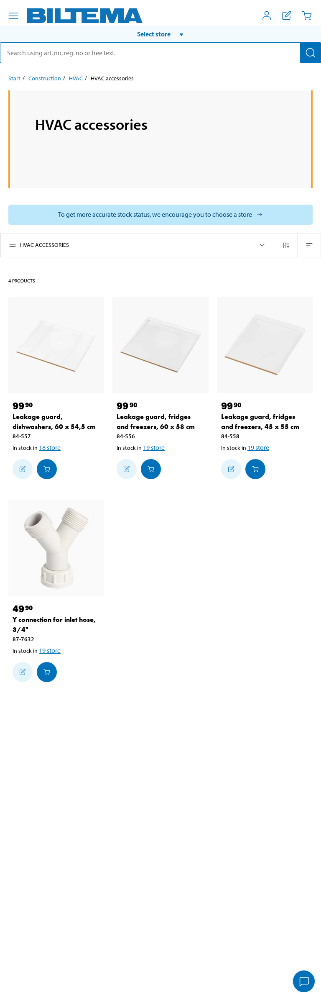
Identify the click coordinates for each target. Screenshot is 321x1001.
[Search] (310, 52)
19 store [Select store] (154, 447)
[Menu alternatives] (13, 15)
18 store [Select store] (50, 447)
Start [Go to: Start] (14, 78)
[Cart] (307, 15)
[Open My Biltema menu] (267, 15)
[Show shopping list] (287, 15)
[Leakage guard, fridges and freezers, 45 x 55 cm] (265, 345)
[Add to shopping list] (23, 469)
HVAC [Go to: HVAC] (76, 78)
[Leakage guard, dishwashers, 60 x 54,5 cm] (56, 345)
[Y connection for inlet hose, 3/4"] (56, 548)
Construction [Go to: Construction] (44, 78)
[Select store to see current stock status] (160, 215)
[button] (160, 34)
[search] (160, 52)
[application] (304, 982)
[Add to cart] (47, 469)
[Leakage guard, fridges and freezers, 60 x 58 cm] (160, 345)
